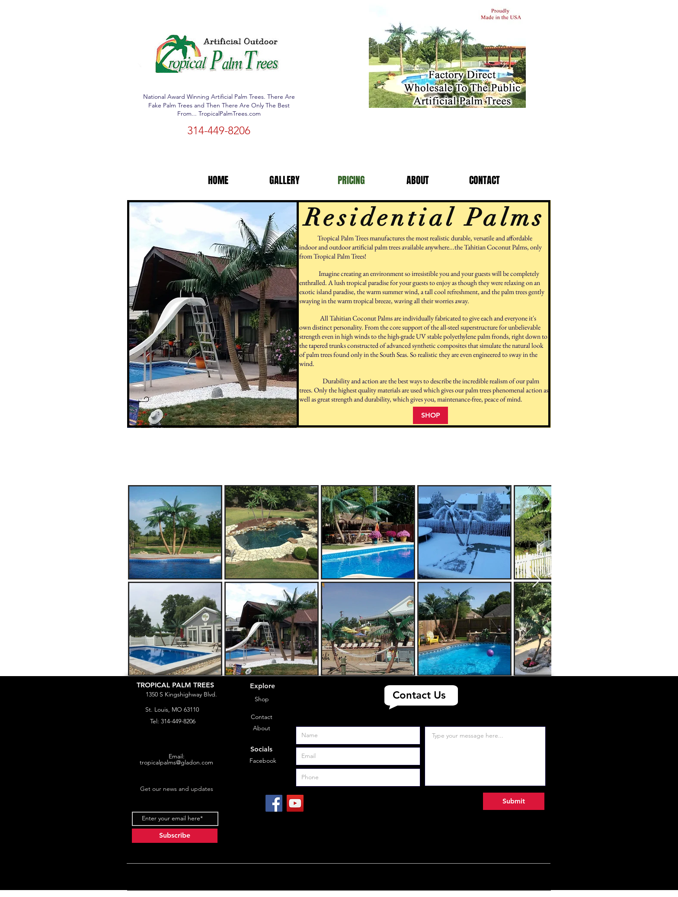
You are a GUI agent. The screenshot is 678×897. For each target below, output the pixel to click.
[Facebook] (263, 761)
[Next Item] (536, 580)
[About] (261, 728)
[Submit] (513, 801)
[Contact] (261, 717)
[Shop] (261, 699)
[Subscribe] (174, 836)
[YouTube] (295, 803)
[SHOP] (430, 415)
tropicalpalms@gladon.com (176, 762)
